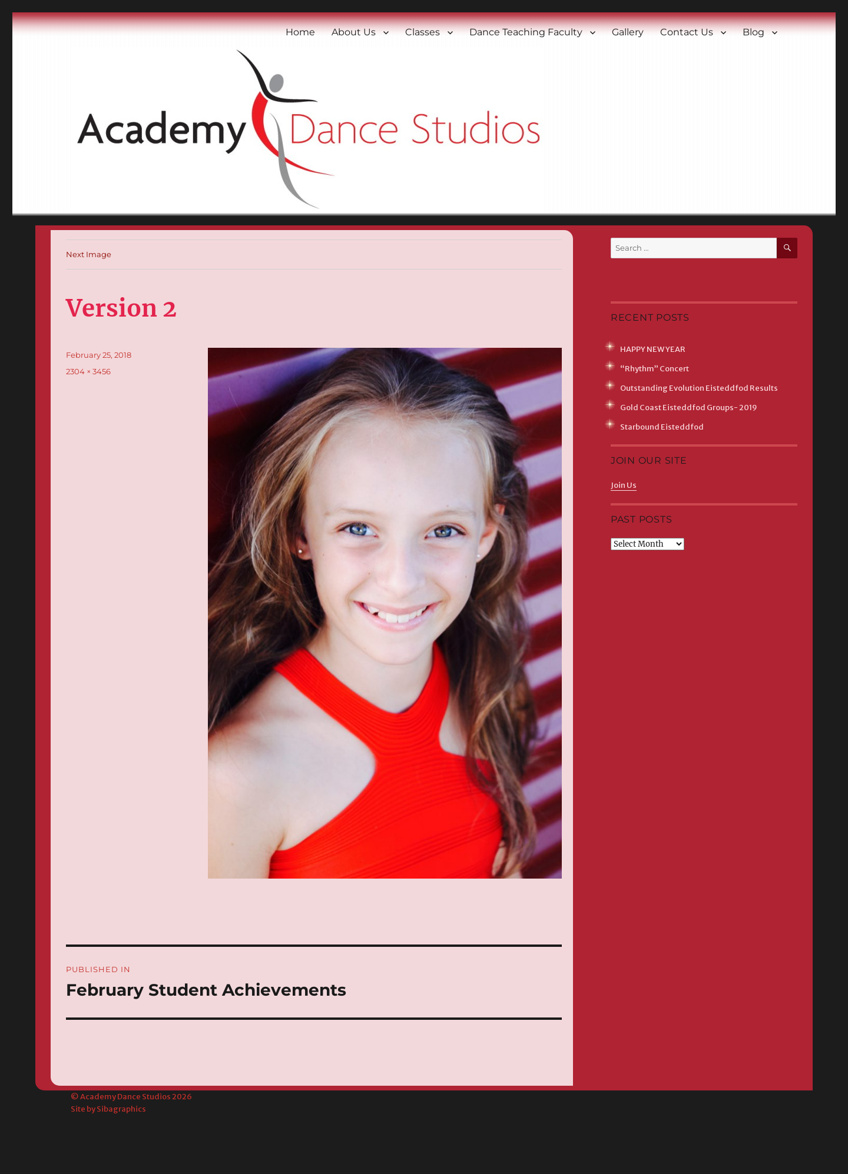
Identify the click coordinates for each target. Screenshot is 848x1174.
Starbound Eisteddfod (662, 427)
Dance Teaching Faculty (525, 32)
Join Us (624, 485)
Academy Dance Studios (125, 1097)
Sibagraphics (121, 1109)
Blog (753, 32)
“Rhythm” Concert (654, 369)
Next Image (88, 254)
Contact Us (686, 32)
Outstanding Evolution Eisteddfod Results (699, 388)
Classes (422, 32)
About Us (354, 32)
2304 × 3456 (88, 371)
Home (300, 32)
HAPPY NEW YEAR (652, 349)
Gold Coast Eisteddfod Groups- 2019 (688, 408)
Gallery (628, 32)
